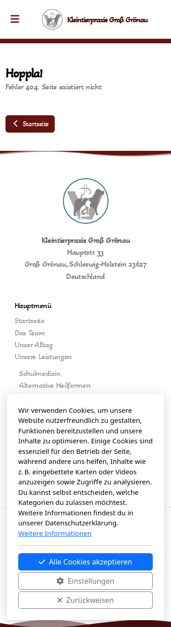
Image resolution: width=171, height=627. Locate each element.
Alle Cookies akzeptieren (85, 562)
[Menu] (14, 19)
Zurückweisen (85, 600)
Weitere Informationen (55, 533)
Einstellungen (85, 581)
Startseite (30, 123)
